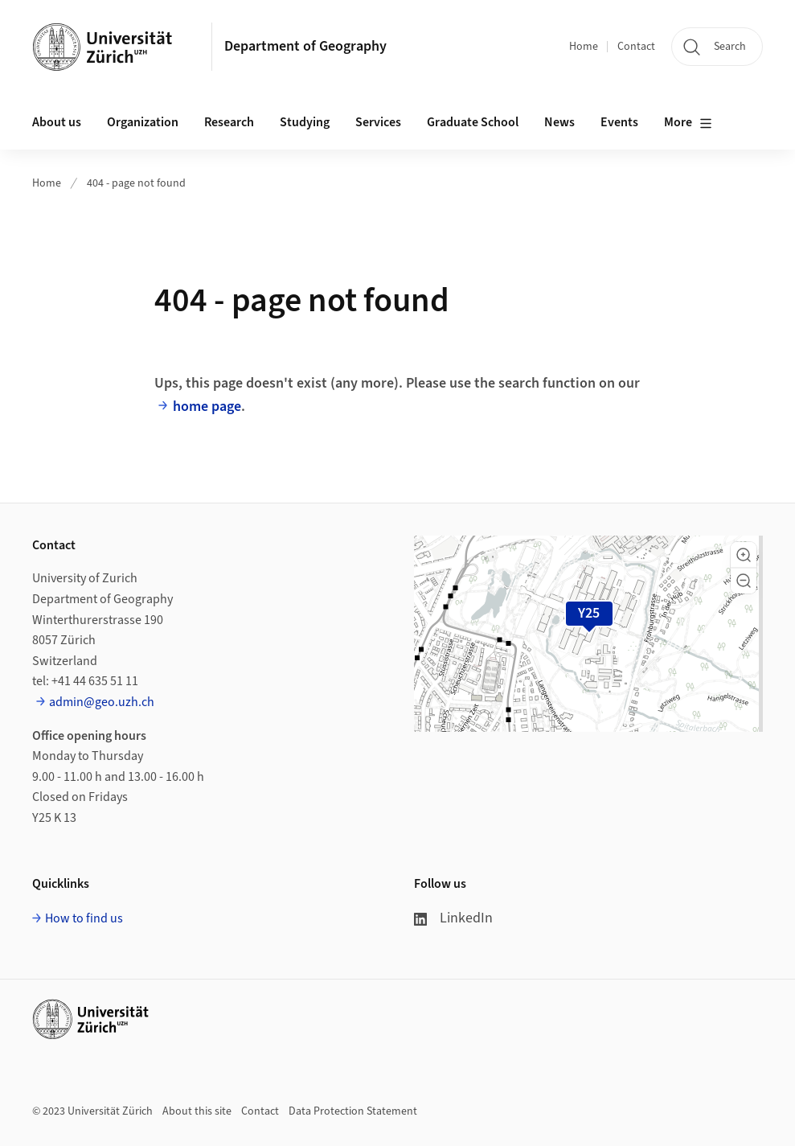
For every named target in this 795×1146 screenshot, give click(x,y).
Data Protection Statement (353, 1111)
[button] (743, 555)
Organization (142, 122)
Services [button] (378, 122)
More (688, 123)
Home (583, 47)
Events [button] (619, 122)
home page (207, 406)
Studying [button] (305, 122)
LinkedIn (453, 918)
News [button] (559, 122)
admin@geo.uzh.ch (101, 702)
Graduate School (472, 122)
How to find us (84, 918)
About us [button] (56, 122)
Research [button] (229, 122)
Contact (636, 47)
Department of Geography (305, 46)
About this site (197, 1111)
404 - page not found (136, 183)
